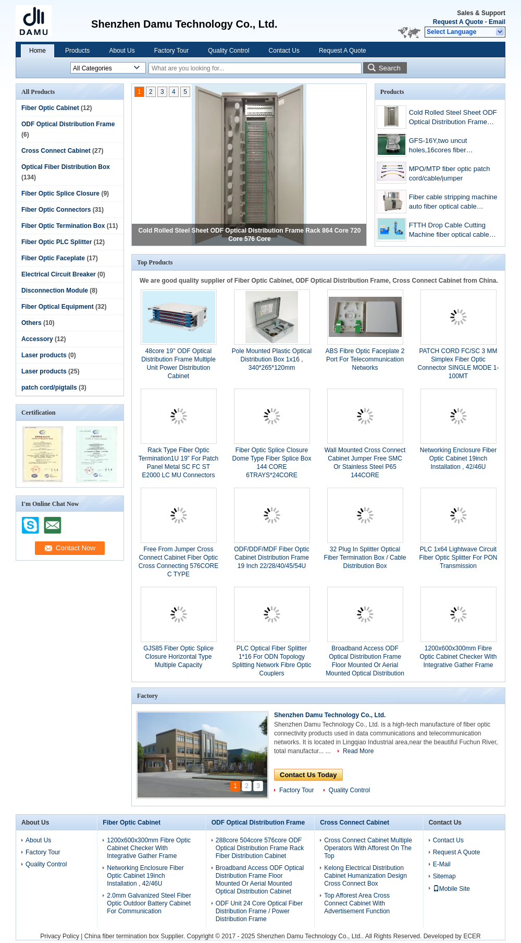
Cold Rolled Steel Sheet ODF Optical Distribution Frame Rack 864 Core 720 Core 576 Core (453, 118)
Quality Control (228, 50)
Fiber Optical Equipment (57, 306)
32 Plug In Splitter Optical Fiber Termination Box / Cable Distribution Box (365, 558)
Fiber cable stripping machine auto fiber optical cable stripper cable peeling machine (453, 202)
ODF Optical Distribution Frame (68, 124)
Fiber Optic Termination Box (63, 225)
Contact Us (284, 50)
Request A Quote (458, 22)
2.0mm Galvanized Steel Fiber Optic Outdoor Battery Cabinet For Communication (149, 903)
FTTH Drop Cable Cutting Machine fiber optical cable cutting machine (449, 230)
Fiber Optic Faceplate (53, 258)
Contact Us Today (308, 775)
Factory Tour (171, 50)
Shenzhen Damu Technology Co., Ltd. (330, 715)
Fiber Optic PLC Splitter (56, 242)
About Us (121, 50)
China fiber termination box (121, 936)
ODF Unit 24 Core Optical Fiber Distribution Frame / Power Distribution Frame (259, 911)
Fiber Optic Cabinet (50, 108)
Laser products (44, 355)
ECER (471, 936)
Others (31, 323)
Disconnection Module (54, 290)
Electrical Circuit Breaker (58, 274)
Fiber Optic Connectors (56, 209)
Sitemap (444, 876)
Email (497, 22)
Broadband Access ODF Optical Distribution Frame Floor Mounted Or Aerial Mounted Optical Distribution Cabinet (365, 665)
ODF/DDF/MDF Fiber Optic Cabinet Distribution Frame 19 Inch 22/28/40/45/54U (271, 558)
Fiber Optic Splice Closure (60, 193)
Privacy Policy (59, 936)
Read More (358, 751)
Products (77, 50)
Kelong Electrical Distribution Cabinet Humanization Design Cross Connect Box (365, 875)
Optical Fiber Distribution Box (65, 167)
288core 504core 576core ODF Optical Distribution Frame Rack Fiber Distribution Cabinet (260, 848)
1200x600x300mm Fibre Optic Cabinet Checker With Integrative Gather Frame (458, 657)
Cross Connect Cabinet (56, 150)
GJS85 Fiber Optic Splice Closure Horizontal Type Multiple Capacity (178, 657)
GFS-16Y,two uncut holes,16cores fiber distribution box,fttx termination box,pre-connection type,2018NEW (449, 146)
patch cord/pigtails (49, 387)
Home (37, 50)
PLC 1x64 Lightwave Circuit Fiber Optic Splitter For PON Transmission (458, 558)
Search (390, 68)
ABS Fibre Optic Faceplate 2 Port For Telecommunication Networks (364, 359)
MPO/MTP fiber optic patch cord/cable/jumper (449, 173)
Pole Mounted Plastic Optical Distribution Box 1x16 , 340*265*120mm (272, 359)
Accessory (37, 339)
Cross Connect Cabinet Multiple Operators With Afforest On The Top (368, 848)
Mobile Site (451, 888)
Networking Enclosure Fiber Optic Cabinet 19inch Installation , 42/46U (458, 458)
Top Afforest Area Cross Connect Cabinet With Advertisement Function (357, 903)
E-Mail (442, 864)
